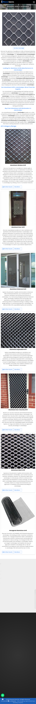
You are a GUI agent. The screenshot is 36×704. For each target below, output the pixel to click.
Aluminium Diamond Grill (18, 289)
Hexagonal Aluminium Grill (18, 530)
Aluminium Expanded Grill (18, 349)
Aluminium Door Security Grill (18, 410)
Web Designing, (21, 701)
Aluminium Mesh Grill (18, 470)
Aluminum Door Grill (18, 227)
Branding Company (18, 702)
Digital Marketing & (30, 701)
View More (17, 187)
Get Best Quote (7, 187)
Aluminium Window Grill (18, 165)
